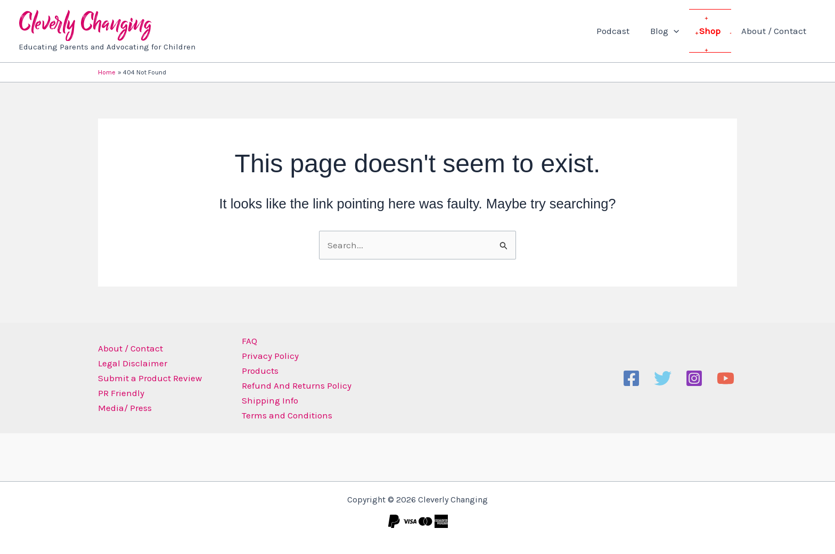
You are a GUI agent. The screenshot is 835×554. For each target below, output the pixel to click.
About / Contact (774, 31)
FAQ (249, 340)
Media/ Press (125, 407)
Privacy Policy (270, 355)
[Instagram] (694, 378)
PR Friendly (121, 393)
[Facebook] (631, 378)
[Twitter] (663, 378)
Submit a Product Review (150, 378)
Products (260, 370)
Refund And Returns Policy (296, 385)
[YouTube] (725, 378)
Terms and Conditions (287, 415)
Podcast (621, 31)
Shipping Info (270, 400)
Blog (670, 31)
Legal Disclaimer (132, 363)
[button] (679, 31)
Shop (713, 31)
